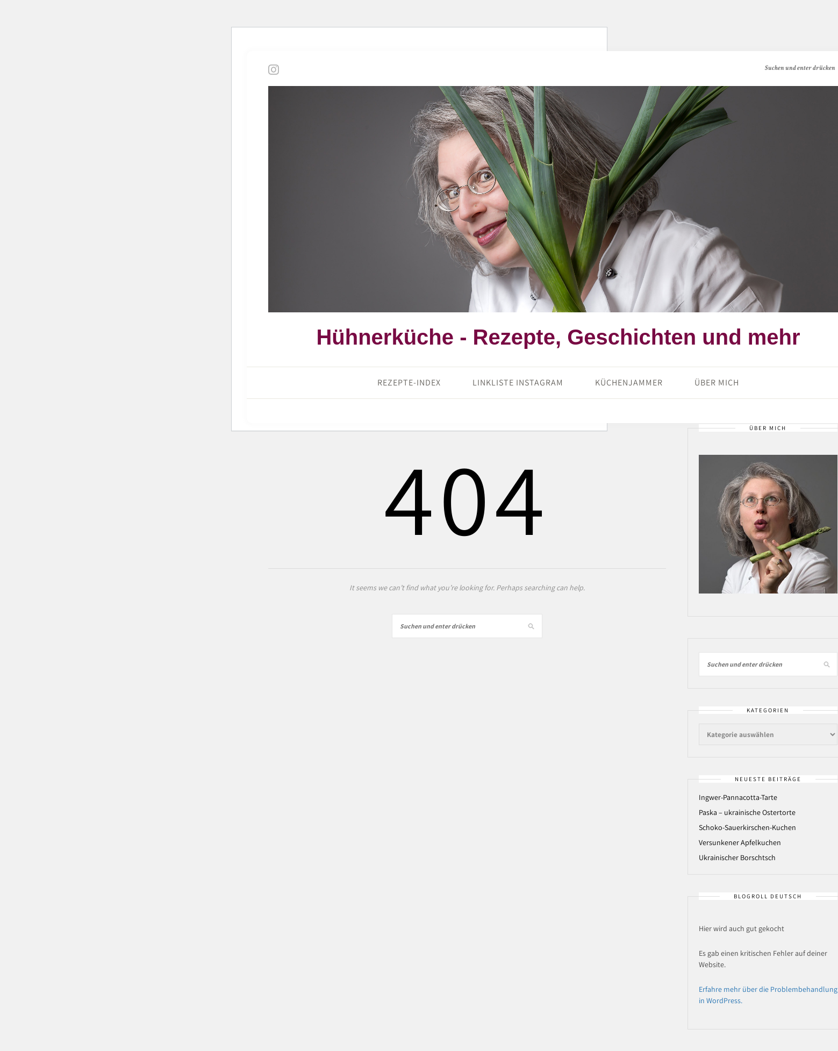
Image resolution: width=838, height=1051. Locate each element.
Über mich (716, 382)
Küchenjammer (629, 382)
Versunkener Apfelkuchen (740, 842)
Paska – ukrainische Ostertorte (747, 812)
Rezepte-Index (409, 382)
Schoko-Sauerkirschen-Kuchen (747, 827)
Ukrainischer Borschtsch (737, 857)
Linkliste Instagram (517, 382)
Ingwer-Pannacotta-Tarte (738, 797)
